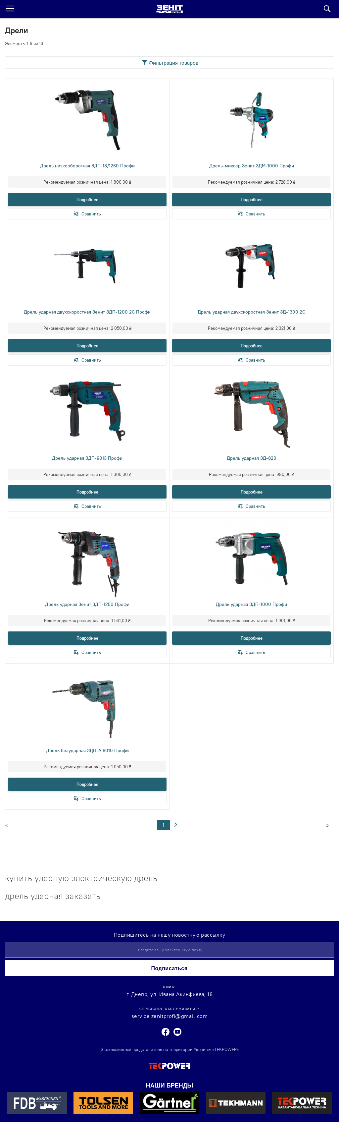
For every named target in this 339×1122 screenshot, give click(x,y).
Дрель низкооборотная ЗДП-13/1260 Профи (87, 166)
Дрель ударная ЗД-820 (251, 458)
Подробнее (87, 199)
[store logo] (169, 9)
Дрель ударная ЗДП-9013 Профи (87, 458)
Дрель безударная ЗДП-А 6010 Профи (87, 750)
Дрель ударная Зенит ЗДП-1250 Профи (87, 604)
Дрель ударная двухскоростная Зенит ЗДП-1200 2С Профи (87, 312)
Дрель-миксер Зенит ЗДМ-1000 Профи (251, 166)
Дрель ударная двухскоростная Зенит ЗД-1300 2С (251, 312)
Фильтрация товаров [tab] (173, 62)
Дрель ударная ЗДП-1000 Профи (251, 604)
